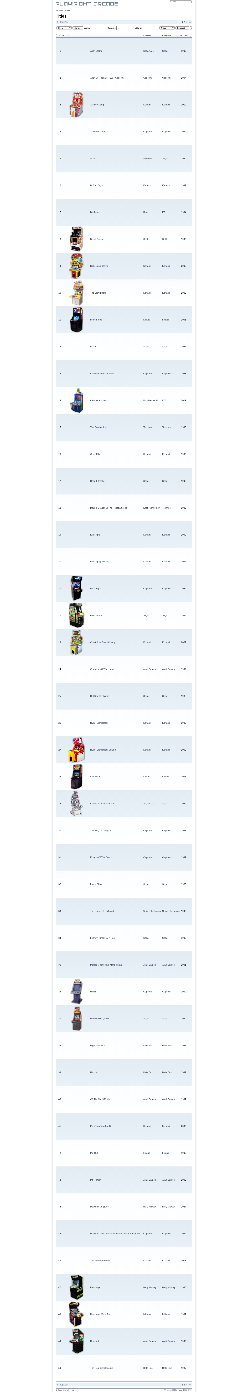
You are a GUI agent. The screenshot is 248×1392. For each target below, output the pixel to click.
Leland (146, 319)
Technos (147, 427)
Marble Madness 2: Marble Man (106, 964)
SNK (145, 239)
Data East (148, 1045)
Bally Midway (149, 1206)
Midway (147, 1314)
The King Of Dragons (100, 830)
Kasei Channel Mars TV (102, 803)
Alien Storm (96, 51)
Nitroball (94, 1072)
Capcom (147, 78)
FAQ (72, 1390)
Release (184, 36)
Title (64, 36)
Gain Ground (96, 615)
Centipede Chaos (98, 400)
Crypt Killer (95, 454)
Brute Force (96, 319)
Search (87, 28)
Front (60, 1390)
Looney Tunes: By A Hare (103, 938)
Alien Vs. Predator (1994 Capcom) (107, 78)
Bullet (93, 346)
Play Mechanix (150, 400)
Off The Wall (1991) (100, 1099)
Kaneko (147, 185)
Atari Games (149, 669)
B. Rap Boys (96, 185)
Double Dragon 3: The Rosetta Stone (108, 508)
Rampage (95, 1287)
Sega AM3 (148, 803)
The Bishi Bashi (98, 293)
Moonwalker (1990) (99, 1018)
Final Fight (95, 588)
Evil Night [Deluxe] (99, 561)
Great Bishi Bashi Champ (102, 642)
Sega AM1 (148, 51)
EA (163, 212)
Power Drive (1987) (100, 1206)
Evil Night (95, 534)
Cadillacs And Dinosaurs (102, 373)
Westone (147, 158)
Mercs (93, 991)
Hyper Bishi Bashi (99, 723)
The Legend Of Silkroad (102, 911)
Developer (111, 28)
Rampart (94, 1341)
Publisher (138, 28)
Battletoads (95, 212)
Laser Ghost (96, 884)
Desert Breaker (97, 481)
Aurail (93, 158)
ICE (164, 400)
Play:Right (178, 1390)
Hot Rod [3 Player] (99, 696)
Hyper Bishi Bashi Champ (103, 749)
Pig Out (94, 1153)
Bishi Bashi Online (99, 266)
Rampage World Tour (100, 1314)
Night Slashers (97, 1045)
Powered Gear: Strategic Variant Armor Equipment (115, 1233)
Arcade (59, 10)
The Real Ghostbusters (101, 1368)
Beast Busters (97, 239)
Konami (147, 104)
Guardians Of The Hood (102, 669)
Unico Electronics (152, 911)
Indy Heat (95, 776)
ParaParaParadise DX (101, 1126)
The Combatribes (98, 427)
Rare (145, 212)
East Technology (151, 508)
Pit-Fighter (95, 1180)
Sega (164, 51)
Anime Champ (97, 104)
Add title (66, 1390)
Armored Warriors (99, 131)
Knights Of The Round (101, 857)
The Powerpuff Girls (100, 1260)
